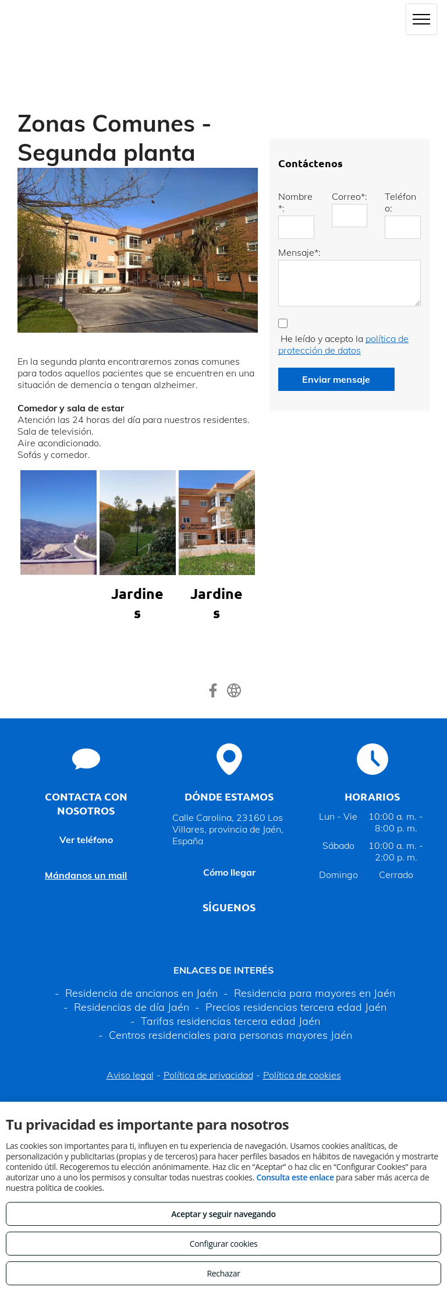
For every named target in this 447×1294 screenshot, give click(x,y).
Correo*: (349, 196)
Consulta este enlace (295, 1177)
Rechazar (223, 1273)
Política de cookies (302, 1075)
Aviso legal (130, 1075)
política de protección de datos (343, 344)
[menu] (421, 19)
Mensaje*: (299, 252)
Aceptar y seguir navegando (223, 1213)
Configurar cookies (224, 1243)
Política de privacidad (208, 1075)
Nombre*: (295, 202)
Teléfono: (400, 202)
